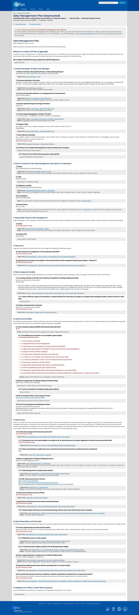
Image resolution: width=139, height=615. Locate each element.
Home (14, 13)
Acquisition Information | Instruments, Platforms (40, 144)
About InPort (42, 603)
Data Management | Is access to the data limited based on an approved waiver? (52, 445)
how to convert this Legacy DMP (111, 33)
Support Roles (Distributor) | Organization (38, 463)
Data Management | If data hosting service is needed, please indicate (48, 473)
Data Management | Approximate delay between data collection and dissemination (50, 506)
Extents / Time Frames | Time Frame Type (38, 98)
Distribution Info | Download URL (38, 487)
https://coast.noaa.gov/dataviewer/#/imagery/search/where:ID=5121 (38, 482)
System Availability (68, 603)
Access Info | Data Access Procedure (37, 498)
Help (48, 9)
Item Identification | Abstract (34, 88)
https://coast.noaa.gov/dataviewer (28, 481)
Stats (41, 9)
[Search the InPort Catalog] (108, 3)
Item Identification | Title (33, 77)
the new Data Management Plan (85, 33)
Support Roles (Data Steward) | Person (37, 229)
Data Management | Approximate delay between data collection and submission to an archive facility (55, 570)
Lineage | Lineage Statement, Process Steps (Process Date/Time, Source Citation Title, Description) (55, 293)
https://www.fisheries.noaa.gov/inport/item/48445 (30, 397)
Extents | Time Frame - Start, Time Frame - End (40, 108)
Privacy (77, 603)
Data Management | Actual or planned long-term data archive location (46, 534)
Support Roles (87, 201)
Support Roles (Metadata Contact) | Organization (40, 190)
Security (82, 603)
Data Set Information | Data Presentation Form (40, 131)
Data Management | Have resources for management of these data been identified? (51, 257)
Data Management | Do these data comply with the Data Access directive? (48, 437)
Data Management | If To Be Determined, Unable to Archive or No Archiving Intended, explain (56, 550)
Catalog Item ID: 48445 (24, 13)
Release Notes (57, 603)
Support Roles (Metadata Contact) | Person (38, 171)
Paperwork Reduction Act (93, 603)
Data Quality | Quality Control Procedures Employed (41, 312)
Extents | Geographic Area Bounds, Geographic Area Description (45, 119)
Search (32, 9)
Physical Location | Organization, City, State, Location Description (45, 560)
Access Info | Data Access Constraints (39, 455)
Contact (49, 603)
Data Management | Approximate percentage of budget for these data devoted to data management (56, 265)
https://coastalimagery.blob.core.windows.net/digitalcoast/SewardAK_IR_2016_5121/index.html (45, 484)
